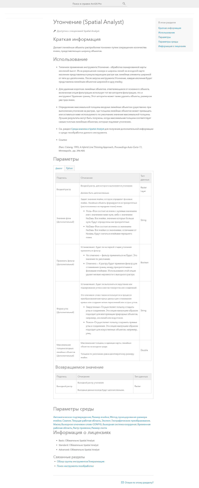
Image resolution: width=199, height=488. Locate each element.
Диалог (58, 168)
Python (69, 168)
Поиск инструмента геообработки (75, 466)
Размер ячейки (100, 417)
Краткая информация (169, 28)
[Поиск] (124, 3)
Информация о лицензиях (172, 46)
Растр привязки (82, 428)
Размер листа (99, 428)
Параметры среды (168, 41)
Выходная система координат (120, 424)
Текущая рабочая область (86, 420)
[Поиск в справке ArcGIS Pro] (97, 3)
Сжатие (66, 420)
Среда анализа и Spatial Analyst (87, 129)
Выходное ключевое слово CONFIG (81, 424)
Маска (56, 424)
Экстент (106, 420)
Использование (166, 32)
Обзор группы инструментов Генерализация (80, 461)
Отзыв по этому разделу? (139, 482)
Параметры (164, 37)
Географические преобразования (131, 420)
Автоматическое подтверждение (72, 417)
